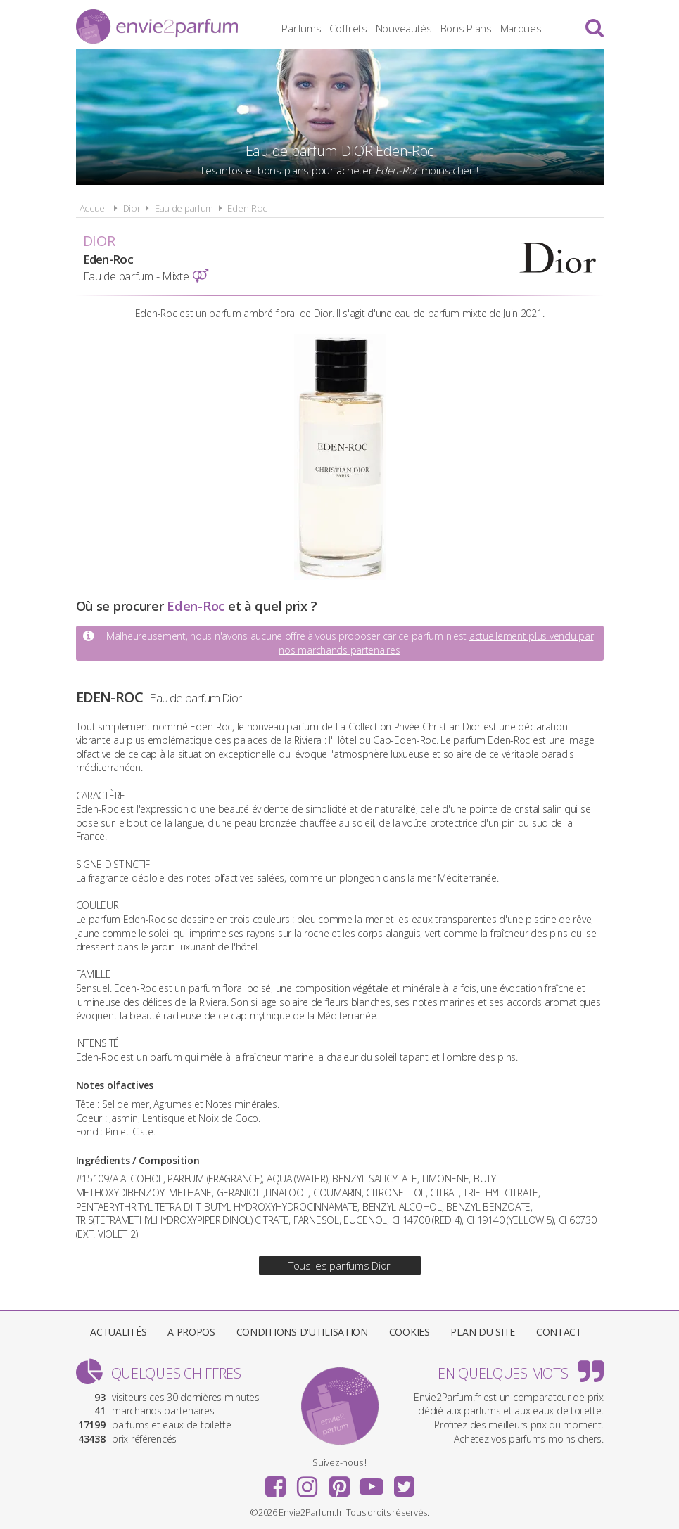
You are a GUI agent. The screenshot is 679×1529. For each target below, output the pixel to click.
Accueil (94, 208)
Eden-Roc (247, 208)
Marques (521, 28)
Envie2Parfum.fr (157, 26)
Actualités (118, 1331)
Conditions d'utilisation (302, 1331)
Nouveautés (404, 28)
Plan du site (482, 1331)
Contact (559, 1331)
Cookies (409, 1331)
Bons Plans (466, 28)
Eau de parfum (184, 208)
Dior (132, 208)
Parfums (301, 28)
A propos (191, 1331)
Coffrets (348, 28)
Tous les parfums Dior (339, 1265)
